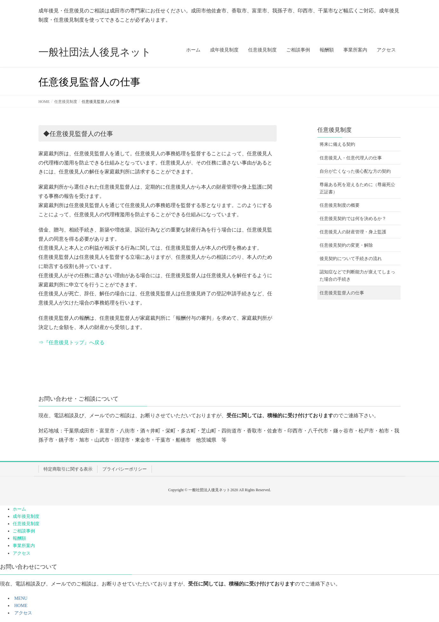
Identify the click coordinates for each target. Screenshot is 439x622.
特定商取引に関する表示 (68, 469)
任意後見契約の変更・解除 (346, 245)
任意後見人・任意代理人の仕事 (351, 158)
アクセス (21, 553)
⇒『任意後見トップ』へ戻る (71, 342)
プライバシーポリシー (124, 469)
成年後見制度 (26, 516)
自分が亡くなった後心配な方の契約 (355, 171)
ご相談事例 (24, 531)
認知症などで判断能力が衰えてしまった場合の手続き (357, 276)
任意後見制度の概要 (340, 205)
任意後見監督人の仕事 (342, 293)
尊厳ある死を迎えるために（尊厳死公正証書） (357, 188)
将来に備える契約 (337, 144)
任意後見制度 (334, 130)
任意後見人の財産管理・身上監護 (353, 232)
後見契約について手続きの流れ (351, 258)
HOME (20, 605)
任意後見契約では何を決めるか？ (353, 218)
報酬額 (19, 538)
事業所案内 (24, 545)
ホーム (19, 509)
